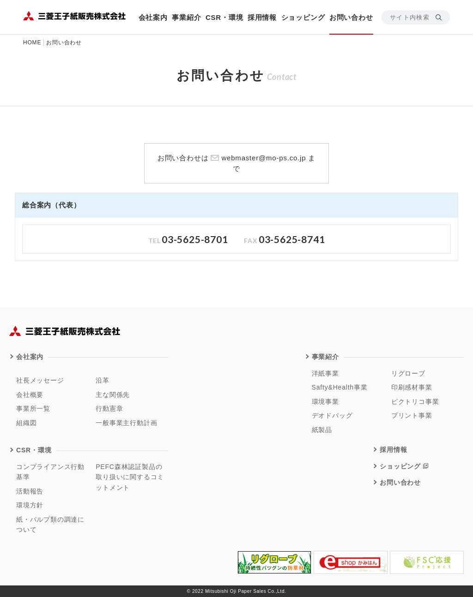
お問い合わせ (351, 17)
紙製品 (322, 429)
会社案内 (153, 17)
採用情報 (262, 17)
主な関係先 (113, 394)
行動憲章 (109, 408)
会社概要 (29, 394)
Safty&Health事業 (340, 387)
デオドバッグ (332, 415)
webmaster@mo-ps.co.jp (263, 158)
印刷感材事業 (411, 387)
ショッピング (303, 17)
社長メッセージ (40, 380)
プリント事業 (411, 415)
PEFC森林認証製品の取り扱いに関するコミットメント (130, 477)
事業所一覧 (33, 408)
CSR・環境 (224, 17)
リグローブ (408, 373)
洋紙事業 (325, 373)
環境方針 (29, 505)
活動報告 (29, 491)
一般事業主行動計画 (126, 422)
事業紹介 (186, 17)
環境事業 (325, 401)
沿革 (102, 380)
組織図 (26, 422)
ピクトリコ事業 (415, 401)
